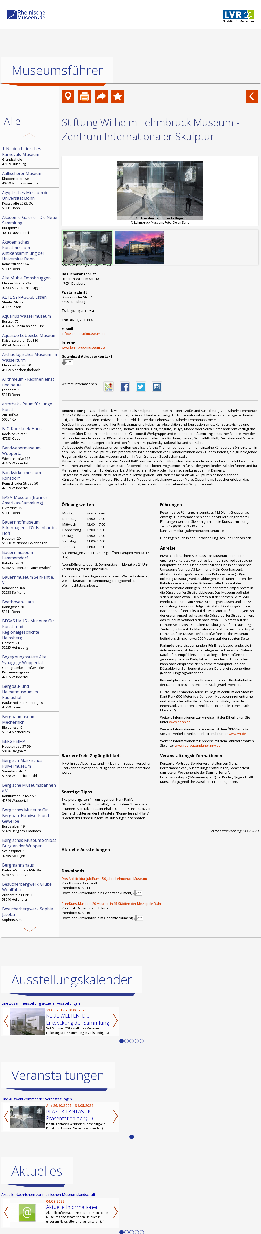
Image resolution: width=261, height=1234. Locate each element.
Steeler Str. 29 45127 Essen (30, 301)
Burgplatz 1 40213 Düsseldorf (30, 224)
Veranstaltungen (58, 1075)
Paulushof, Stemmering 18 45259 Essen (30, 696)
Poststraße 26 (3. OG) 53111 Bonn (30, 200)
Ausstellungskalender (71, 979)
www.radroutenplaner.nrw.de (198, 745)
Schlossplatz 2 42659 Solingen (30, 847)
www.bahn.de (180, 722)
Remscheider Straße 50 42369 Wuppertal (30, 480)
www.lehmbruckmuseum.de (83, 347)
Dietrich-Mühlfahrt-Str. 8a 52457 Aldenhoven (30, 869)
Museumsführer (57, 70)
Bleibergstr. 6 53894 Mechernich (30, 724)
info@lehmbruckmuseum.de (84, 333)
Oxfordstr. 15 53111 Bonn (30, 504)
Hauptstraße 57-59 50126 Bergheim (30, 746)
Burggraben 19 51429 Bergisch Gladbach (30, 820)
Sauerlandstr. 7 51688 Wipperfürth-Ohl (30, 768)
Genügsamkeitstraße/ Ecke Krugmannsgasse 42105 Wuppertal (30, 666)
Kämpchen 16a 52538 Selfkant (30, 584)
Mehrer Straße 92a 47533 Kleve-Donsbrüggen (30, 282)
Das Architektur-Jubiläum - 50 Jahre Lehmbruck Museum (104, 878)
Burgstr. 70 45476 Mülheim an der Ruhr (30, 320)
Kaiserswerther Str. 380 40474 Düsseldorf (30, 340)
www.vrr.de (237, 733)
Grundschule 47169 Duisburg (30, 156)
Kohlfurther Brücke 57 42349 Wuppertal (30, 792)
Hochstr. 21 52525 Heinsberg (30, 634)
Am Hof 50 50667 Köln (30, 411)
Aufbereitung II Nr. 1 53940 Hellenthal (30, 891)
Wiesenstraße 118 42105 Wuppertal (30, 455)
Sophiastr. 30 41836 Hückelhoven (30, 916)
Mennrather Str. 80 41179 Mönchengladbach (30, 362)
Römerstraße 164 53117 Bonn (30, 255)
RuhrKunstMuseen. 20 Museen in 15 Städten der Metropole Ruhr (111, 903)
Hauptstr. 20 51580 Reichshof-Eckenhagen (30, 532)
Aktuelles (36, 1170)
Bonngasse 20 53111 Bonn (30, 606)
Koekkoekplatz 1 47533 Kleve (30, 433)
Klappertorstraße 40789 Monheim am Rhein (30, 178)
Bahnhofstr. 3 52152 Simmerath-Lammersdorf (30, 560)
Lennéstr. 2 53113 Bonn (30, 386)
